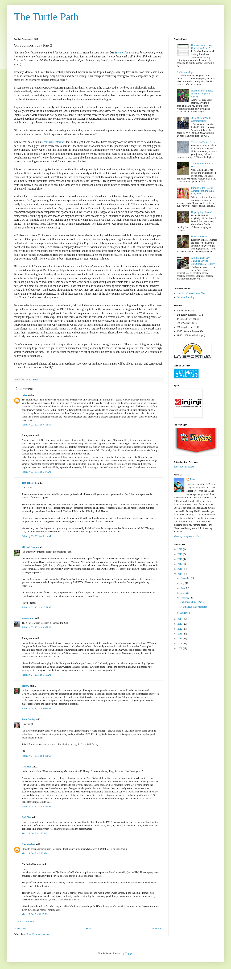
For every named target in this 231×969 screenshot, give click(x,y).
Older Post (157, 928)
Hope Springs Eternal (201, 212)
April (183, 588)
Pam (192, 479)
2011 (180, 633)
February (185, 598)
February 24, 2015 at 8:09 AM (36, 708)
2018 (180, 559)
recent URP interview (53, 141)
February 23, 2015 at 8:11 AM (36, 536)
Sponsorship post (124, 52)
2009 (180, 643)
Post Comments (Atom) (38, 934)
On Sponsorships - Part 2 (192, 602)
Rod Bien (26, 766)
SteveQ (25, 685)
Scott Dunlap (28, 719)
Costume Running (186, 297)
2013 (180, 624)
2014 (180, 619)
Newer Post (20, 928)
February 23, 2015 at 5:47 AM (36, 472)
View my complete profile (186, 536)
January (184, 613)
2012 (180, 629)
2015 (180, 574)
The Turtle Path (46, 16)
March (183, 593)
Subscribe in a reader (184, 466)
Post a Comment (26, 921)
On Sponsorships (185, 72)
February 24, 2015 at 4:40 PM (36, 756)
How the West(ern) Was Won (191, 293)
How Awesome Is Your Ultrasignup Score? (202, 46)
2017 (180, 564)
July (182, 583)
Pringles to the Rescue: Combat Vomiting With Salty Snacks (202, 191)
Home (89, 928)
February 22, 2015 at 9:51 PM (36, 424)
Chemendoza (28, 844)
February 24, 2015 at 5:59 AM (36, 675)
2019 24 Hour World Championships (201, 119)
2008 (180, 648)
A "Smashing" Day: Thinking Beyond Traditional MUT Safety (203, 261)
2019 (180, 554)
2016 (180, 569)
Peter (24, 395)
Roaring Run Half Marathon (193, 606)
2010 (180, 638)
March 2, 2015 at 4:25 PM (34, 833)
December (185, 578)
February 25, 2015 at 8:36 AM (36, 806)
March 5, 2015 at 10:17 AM (35, 914)
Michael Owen (29, 547)
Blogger (128, 953)
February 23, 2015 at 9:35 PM (36, 627)
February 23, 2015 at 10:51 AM (37, 607)
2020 (180, 549)
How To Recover (199, 236)
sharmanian (28, 618)
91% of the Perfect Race (203, 142)
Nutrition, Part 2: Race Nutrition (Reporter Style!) (202, 93)
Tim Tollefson (29, 483)
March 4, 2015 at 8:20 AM (34, 853)
